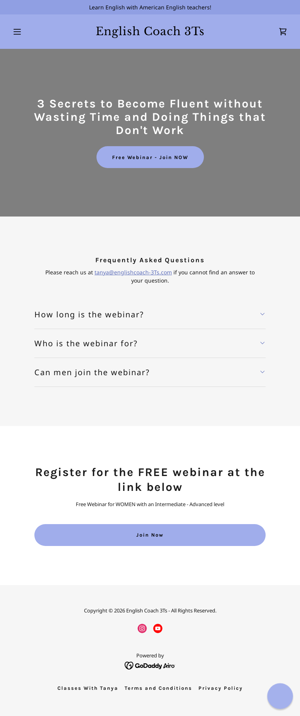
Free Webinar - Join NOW (150, 157)
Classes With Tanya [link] (87, 688)
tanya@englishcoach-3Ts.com (133, 272)
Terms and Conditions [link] (158, 688)
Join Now (150, 535)
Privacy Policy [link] (220, 688)
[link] (150, 33)
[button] (30, 31)
